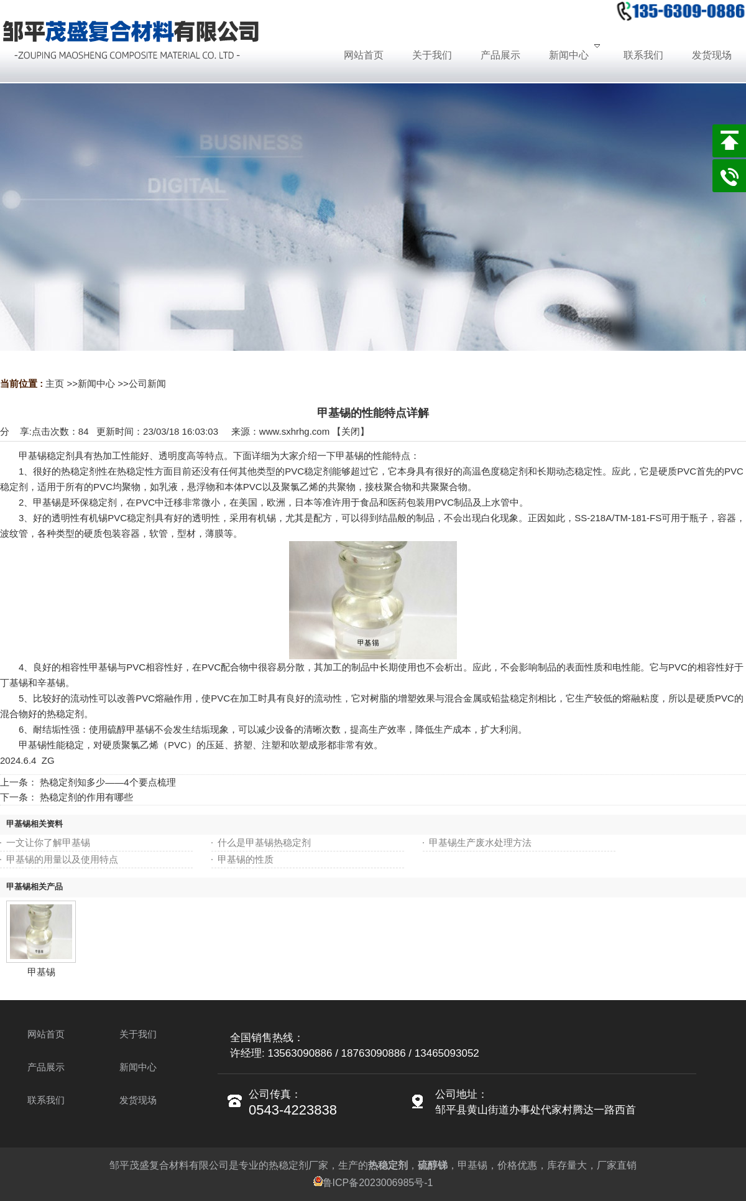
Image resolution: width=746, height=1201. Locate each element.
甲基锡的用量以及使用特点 (62, 859)
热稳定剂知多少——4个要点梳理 (107, 782)
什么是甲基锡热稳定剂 (264, 842)
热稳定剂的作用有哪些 (86, 797)
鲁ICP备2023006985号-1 (373, 1182)
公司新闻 (147, 383)
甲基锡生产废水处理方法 (480, 842)
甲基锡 (41, 972)
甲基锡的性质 (246, 859)
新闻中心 (96, 383)
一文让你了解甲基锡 (48, 842)
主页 (54, 383)
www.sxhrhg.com (294, 431)
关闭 (350, 431)
